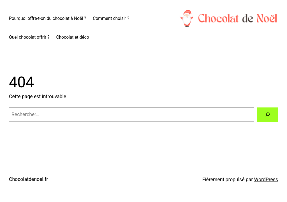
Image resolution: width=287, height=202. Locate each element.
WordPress (266, 179)
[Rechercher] (267, 114)
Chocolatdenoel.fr (28, 179)
